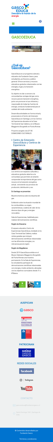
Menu (13, 23)
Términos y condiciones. (28, 439)
